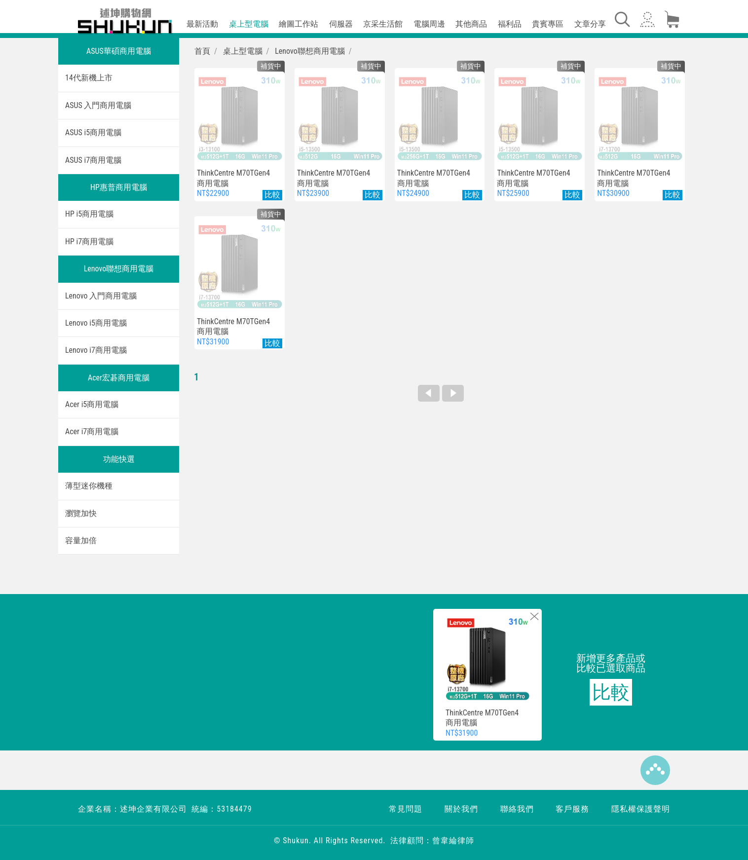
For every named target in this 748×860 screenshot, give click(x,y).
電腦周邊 (429, 24)
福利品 (510, 24)
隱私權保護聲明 (640, 809)
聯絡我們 (517, 809)
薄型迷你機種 (88, 485)
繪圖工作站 (298, 24)
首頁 (202, 51)
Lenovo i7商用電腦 (96, 350)
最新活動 (202, 24)
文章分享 (590, 24)
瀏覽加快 (81, 513)
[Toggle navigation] (622, 19)
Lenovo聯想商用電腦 (119, 268)
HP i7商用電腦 (89, 241)
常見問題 (405, 809)
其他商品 (471, 24)
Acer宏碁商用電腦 (119, 377)
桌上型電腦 (248, 24)
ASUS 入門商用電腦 (98, 105)
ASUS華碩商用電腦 (118, 51)
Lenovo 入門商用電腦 (101, 295)
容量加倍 (81, 540)
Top (655, 770)
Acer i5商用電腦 (91, 404)
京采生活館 (383, 24)
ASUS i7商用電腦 (93, 160)
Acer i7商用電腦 (91, 431)
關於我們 (461, 809)
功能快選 (119, 459)
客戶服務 (572, 809)
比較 (611, 692)
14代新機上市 (88, 77)
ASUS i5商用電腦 (93, 132)
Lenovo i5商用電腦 (96, 323)
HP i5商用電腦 (89, 214)
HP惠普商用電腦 (118, 187)
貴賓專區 (547, 24)
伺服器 (341, 24)
